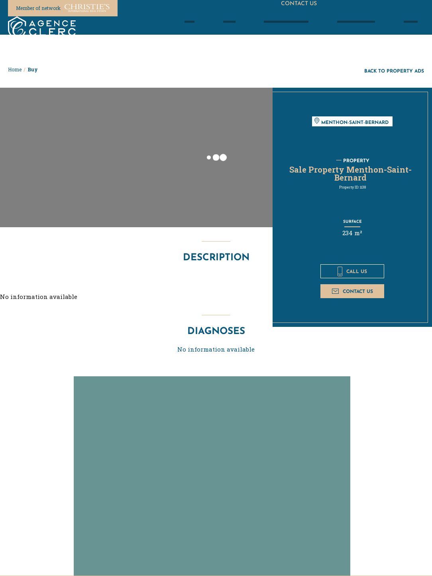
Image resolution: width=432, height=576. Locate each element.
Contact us (352, 291)
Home (15, 69)
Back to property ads (394, 71)
